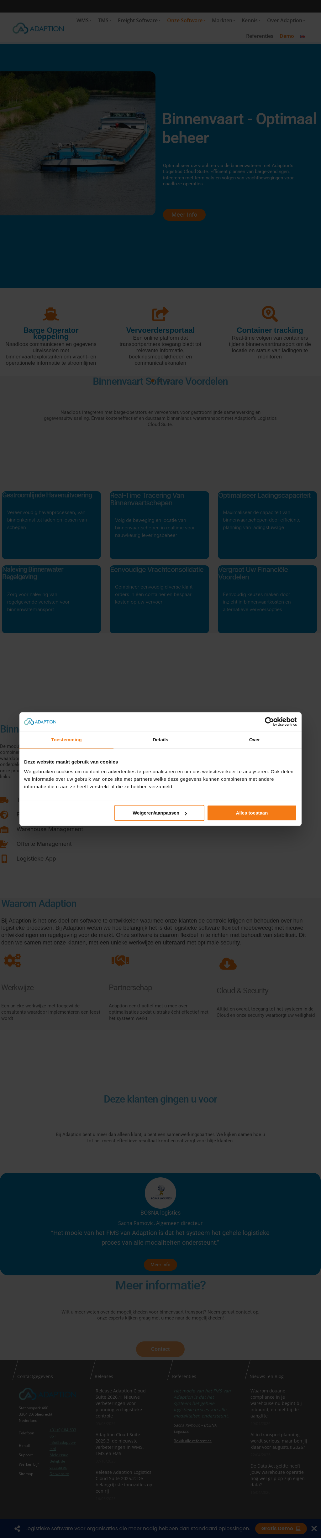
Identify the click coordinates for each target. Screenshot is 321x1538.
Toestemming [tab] (66, 739)
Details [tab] (160, 739)
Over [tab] (254, 739)
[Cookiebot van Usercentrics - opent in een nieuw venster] (269, 721)
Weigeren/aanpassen (160, 812)
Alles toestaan (252, 812)
